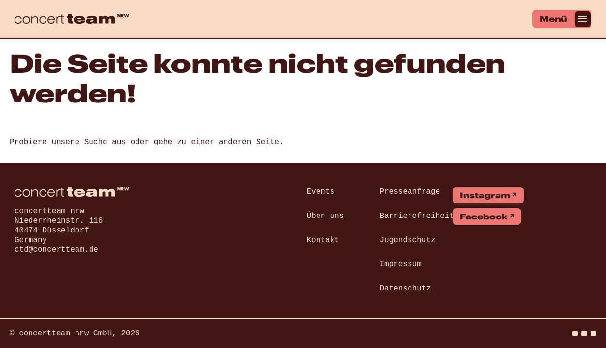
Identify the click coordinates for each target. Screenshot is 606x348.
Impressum (400, 264)
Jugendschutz (407, 240)
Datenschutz (405, 288)
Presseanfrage (409, 192)
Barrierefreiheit (416, 216)
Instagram (485, 195)
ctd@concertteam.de (56, 250)
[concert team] (72, 19)
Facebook (484, 216)
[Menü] (561, 19)
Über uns (325, 216)
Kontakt (323, 240)
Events (321, 192)
